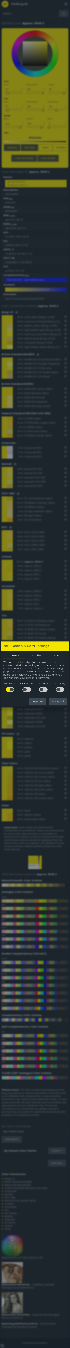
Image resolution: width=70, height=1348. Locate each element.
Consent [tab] (14, 655)
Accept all (58, 701)
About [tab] (57, 655)
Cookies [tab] (36, 655)
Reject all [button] (38, 701)
